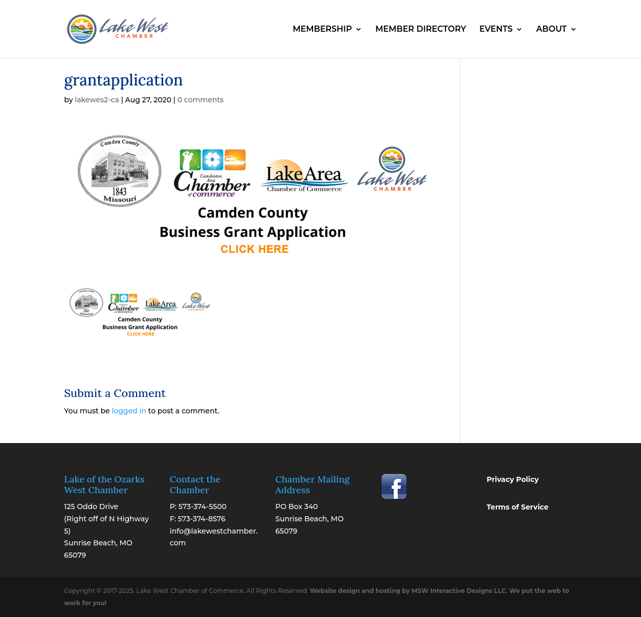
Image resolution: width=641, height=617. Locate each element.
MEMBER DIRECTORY (420, 30)
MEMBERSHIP (322, 30)
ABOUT (551, 30)
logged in (129, 410)
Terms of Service (517, 507)
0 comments (201, 99)
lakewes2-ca (97, 99)
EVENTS (496, 30)
